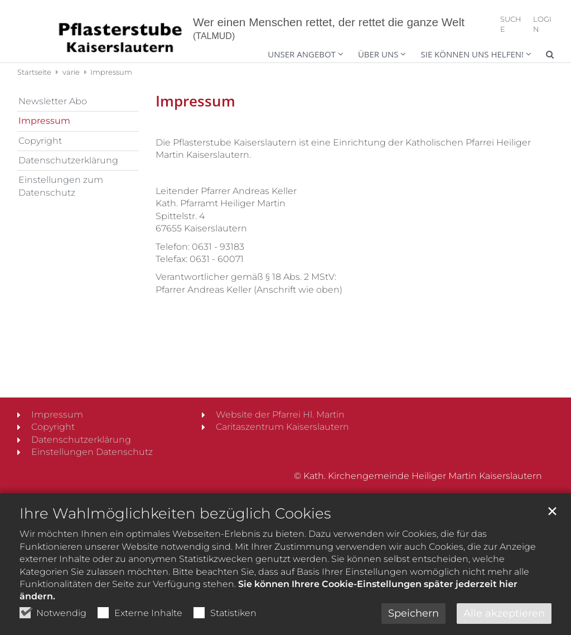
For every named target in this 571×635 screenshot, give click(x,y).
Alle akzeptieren (504, 613)
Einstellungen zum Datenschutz (60, 185)
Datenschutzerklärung (68, 160)
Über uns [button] (378, 54)
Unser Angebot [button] (302, 54)
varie (71, 71)
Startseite (34, 71)
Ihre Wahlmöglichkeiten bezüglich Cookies (175, 513)
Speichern (413, 613)
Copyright (40, 140)
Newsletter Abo (52, 101)
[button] (468, 55)
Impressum (111, 71)
